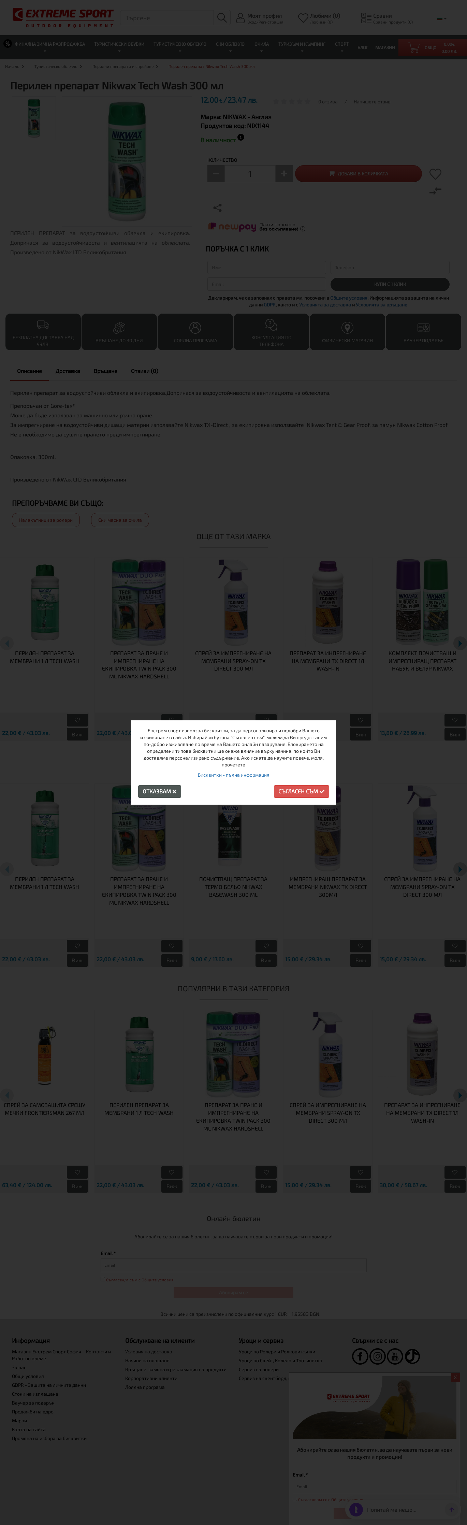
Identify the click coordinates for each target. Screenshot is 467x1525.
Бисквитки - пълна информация (233, 775)
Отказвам (160, 791)
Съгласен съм (301, 791)
